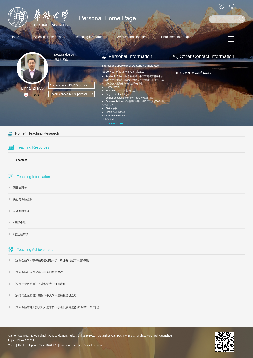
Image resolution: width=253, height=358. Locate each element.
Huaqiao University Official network (80, 345)
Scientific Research (47, 37)
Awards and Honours (132, 37)
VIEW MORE (116, 123)
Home (15, 37)
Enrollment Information (177, 37)
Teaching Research (89, 37)
